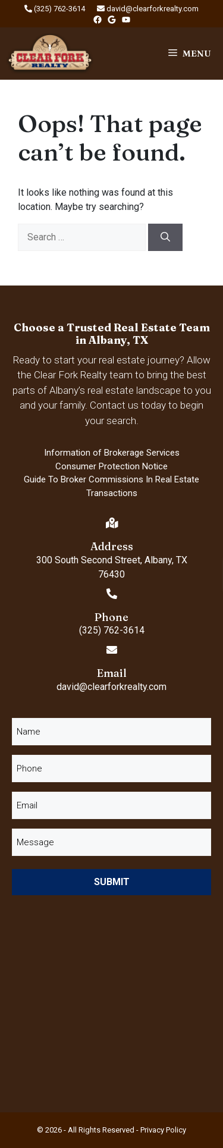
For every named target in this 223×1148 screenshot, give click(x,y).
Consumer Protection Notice (111, 466)
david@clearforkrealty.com (148, 8)
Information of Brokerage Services (112, 452)
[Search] (165, 237)
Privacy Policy (163, 1129)
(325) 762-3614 (54, 8)
